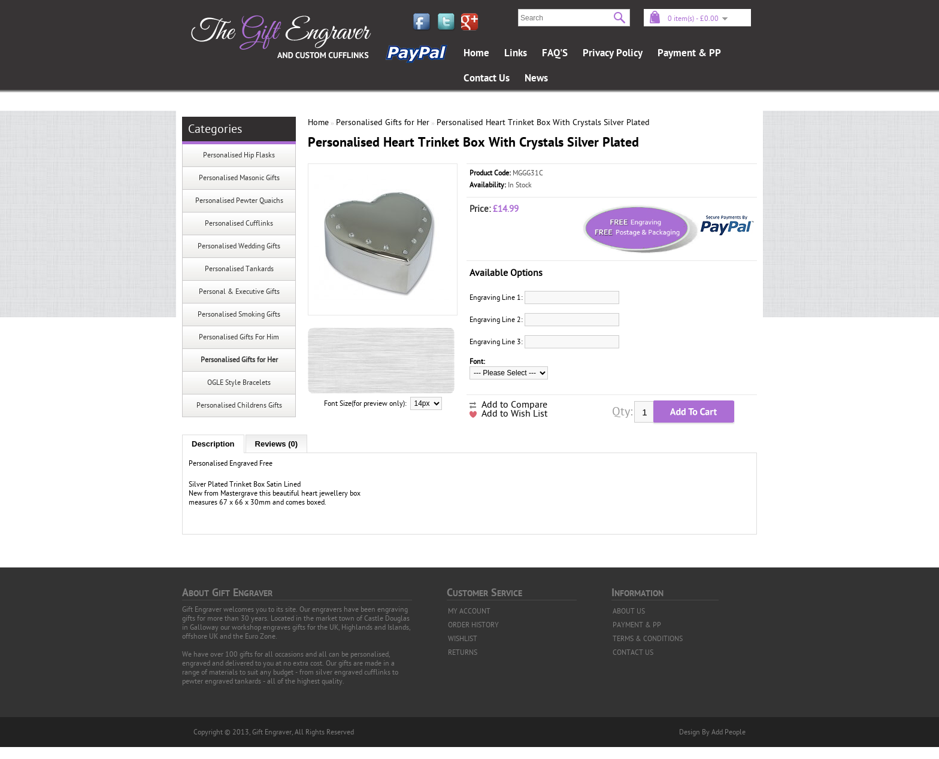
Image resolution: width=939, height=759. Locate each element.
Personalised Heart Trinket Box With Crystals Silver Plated (543, 122)
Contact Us (487, 78)
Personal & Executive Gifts (239, 291)
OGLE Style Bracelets (239, 382)
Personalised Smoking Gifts (239, 314)
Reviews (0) (276, 443)
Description (213, 443)
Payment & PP (689, 53)
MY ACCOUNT (469, 611)
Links (515, 53)
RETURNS (462, 652)
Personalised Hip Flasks (239, 155)
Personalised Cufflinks (239, 223)
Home (476, 53)
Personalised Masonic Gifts (239, 178)
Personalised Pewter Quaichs (239, 200)
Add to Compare (514, 404)
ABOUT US (629, 611)
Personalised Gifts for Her (239, 360)
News (536, 78)
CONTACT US (633, 652)
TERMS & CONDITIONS (648, 638)
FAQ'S (555, 53)
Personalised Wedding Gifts (239, 246)
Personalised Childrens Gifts (239, 405)
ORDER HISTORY (473, 625)
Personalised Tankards (239, 269)
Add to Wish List (514, 413)
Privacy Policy (613, 53)
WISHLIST (462, 638)
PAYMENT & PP (637, 625)
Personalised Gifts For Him (239, 337)
